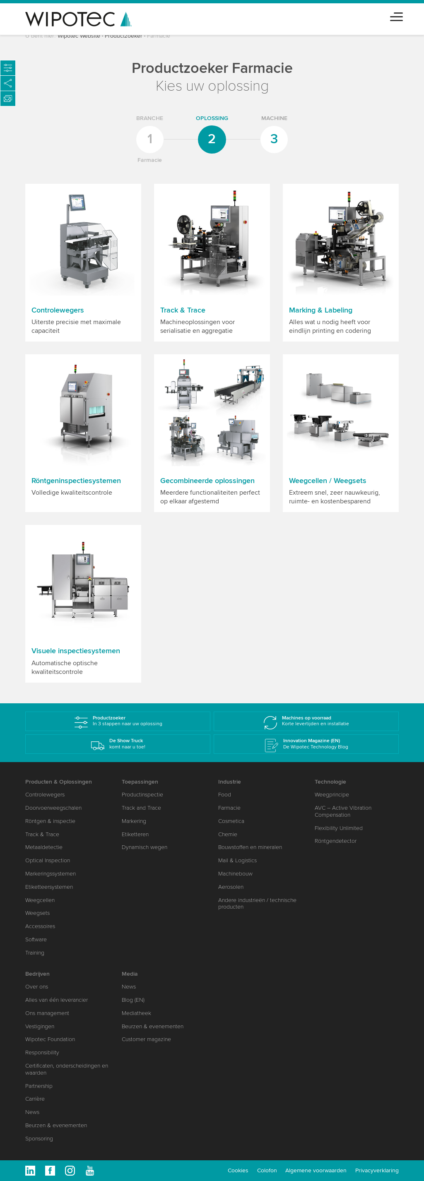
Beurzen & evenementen (56, 1125)
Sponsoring (39, 1138)
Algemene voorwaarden (316, 1170)
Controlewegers (45, 794)
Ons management (47, 1013)
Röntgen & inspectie (50, 821)
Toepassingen (140, 781)
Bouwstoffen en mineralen (250, 847)
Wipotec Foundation (50, 1039)
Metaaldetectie (44, 847)
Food (224, 794)
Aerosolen (230, 886)
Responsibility (42, 1052)
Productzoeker (123, 35)
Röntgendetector (336, 840)
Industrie (229, 781)
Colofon (267, 1170)
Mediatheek (136, 1013)
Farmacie (229, 807)
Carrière (35, 1098)
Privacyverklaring (377, 1170)
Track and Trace (141, 807)
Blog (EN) (133, 999)
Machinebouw (235, 873)
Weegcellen (40, 900)
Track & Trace (42, 834)
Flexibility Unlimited (339, 828)
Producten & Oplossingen (58, 781)
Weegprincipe (332, 794)
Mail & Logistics (237, 860)
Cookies (238, 1170)
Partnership (39, 1086)
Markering (134, 821)
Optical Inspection (47, 860)
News (32, 1112)
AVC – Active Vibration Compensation (343, 811)
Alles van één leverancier (56, 999)
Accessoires (40, 926)
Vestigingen (39, 1026)
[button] (83, 263)
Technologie (330, 781)
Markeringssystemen (50, 873)
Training (34, 952)
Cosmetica (231, 821)
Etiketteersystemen (49, 886)
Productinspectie (142, 794)
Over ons (36, 986)
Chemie (227, 834)
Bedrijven (37, 973)
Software (36, 939)
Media (130, 973)
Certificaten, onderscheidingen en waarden (66, 1069)
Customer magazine (146, 1039)
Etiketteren (135, 834)
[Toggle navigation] (396, 15)
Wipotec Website (79, 35)
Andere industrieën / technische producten (257, 904)
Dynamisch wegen (144, 847)
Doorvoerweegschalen (53, 807)
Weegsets (37, 912)
